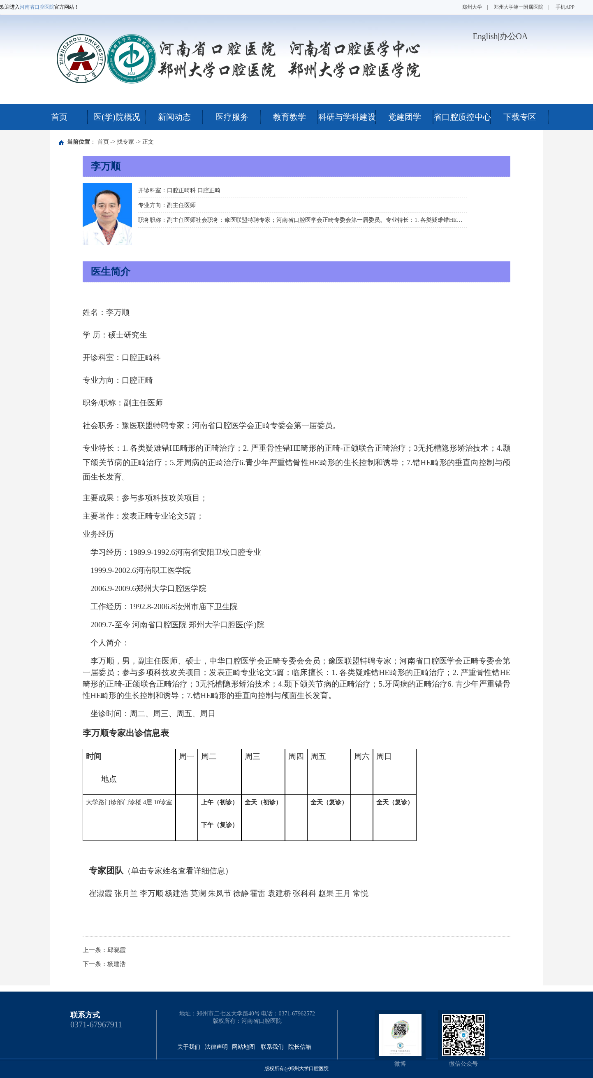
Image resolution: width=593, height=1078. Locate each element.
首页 (59, 116)
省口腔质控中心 (462, 116)
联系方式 (85, 1015)
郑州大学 (472, 7)
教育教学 (289, 116)
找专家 (125, 142)
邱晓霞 (116, 950)
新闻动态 (174, 116)
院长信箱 (299, 1047)
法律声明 (216, 1047)
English (485, 36)
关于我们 (188, 1047)
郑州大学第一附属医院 (518, 7)
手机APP (565, 7)
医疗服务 (231, 116)
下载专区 (519, 116)
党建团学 (404, 116)
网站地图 (243, 1047)
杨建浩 (116, 964)
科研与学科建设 (347, 116)
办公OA (514, 36)
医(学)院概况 (116, 116)
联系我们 (272, 1047)
